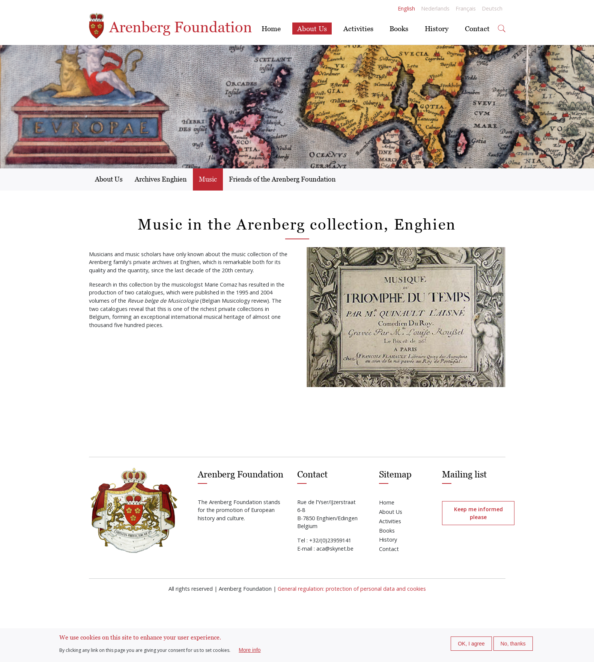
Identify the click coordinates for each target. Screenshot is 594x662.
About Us (312, 28)
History (436, 28)
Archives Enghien (161, 179)
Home (271, 28)
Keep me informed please (478, 513)
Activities (358, 28)
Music (208, 179)
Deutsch (492, 8)
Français (466, 8)
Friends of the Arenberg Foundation (282, 179)
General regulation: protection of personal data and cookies (352, 588)
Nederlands (435, 8)
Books (398, 28)
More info (249, 650)
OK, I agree (471, 644)
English (406, 8)
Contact (477, 28)
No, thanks (513, 644)
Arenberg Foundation (170, 27)
